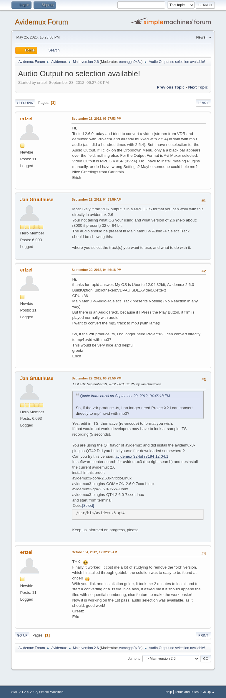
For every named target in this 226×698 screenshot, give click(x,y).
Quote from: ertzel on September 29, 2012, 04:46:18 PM (125, 396)
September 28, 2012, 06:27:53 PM (96, 118)
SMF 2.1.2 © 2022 (24, 692)
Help (168, 692)
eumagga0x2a (130, 62)
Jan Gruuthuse (36, 199)
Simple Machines (51, 692)
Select (88, 506)
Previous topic (171, 87)
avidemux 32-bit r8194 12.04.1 (141, 456)
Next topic (198, 87)
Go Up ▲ (208, 692)
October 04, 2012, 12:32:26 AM (94, 552)
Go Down (25, 103)
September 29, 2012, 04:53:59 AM (96, 199)
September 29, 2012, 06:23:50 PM (96, 378)
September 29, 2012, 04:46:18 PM (96, 269)
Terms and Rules (187, 692)
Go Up (22, 635)
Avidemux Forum (41, 22)
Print (203, 103)
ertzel (26, 118)
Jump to (134, 658)
